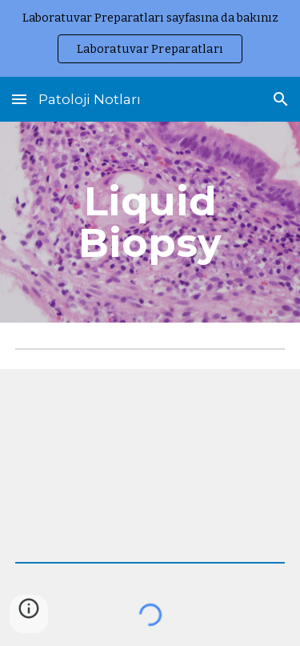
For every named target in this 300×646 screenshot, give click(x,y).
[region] (150, 38)
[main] (150, 222)
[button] (19, 99)
